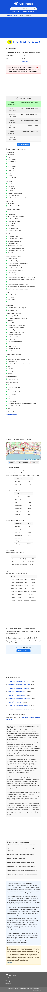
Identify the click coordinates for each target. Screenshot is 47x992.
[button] (23, 449)
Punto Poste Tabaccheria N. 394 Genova (19, 688)
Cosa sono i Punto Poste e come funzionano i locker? (21, 866)
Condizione (9, 962)
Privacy (7, 981)
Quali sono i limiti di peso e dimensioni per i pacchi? (21, 854)
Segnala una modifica (23, 144)
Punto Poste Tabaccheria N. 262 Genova (19, 705)
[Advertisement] (23, 27)
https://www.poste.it (11, 414)
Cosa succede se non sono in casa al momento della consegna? (21, 849)
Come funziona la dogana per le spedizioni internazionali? (22, 870)
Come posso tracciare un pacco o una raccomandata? (21, 844)
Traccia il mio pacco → (23, 650)
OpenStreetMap (33, 459)
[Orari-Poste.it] (23, 3)
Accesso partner (37, 990)
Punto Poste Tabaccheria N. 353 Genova (19, 684)
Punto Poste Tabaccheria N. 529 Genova (19, 709)
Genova (15, 15)
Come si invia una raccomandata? (16, 858)
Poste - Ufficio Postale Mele (15, 702)
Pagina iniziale (9, 15)
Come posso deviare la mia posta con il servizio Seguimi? (22, 874)
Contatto (8, 983)
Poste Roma (23, 11)
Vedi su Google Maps (22, 462)
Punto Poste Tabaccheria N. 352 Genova (19, 681)
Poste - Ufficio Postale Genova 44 (17, 695)
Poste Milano (31, 11)
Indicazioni (12, 462)
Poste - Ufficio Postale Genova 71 (17, 691)
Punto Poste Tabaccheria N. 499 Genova (19, 698)
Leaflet (27, 459)
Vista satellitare (34, 462)
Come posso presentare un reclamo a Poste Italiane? (21, 862)
